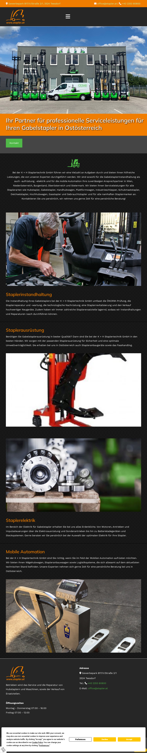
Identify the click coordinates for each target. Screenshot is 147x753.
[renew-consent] (3, 749)
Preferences (80, 739)
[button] (67, 17)
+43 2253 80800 (131, 3)
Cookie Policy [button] (37, 742)
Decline (105, 739)
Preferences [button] (44, 745)
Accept (129, 739)
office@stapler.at (107, 3)
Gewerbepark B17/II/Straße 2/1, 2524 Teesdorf (34, 3)
